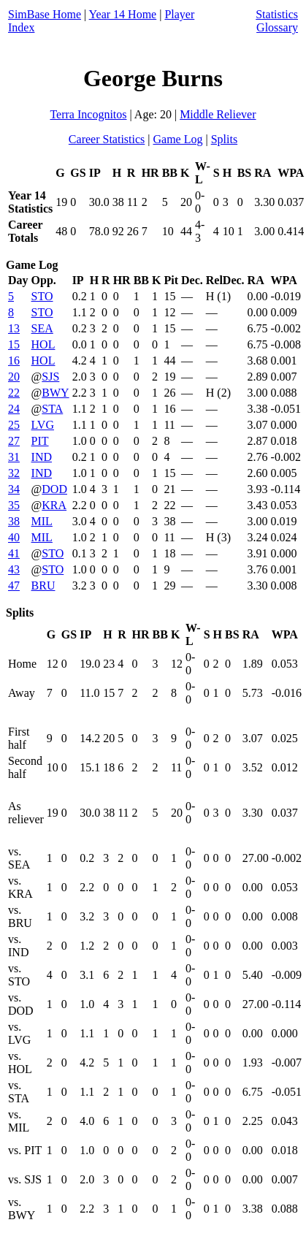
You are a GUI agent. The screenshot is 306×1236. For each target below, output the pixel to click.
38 (14, 521)
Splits (224, 139)
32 (14, 473)
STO (42, 296)
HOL (43, 344)
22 (14, 392)
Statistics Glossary (277, 21)
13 (14, 328)
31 (14, 457)
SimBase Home (44, 14)
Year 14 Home (123, 14)
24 (14, 409)
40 (14, 537)
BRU (43, 585)
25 (14, 425)
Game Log (177, 139)
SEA (42, 328)
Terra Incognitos (88, 114)
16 (14, 360)
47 (14, 585)
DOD (54, 489)
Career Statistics (107, 139)
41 (14, 553)
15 (14, 344)
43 (14, 569)
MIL (42, 521)
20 (14, 376)
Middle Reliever (218, 114)
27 (14, 441)
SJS (50, 376)
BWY (55, 392)
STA (52, 409)
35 (14, 505)
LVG (42, 425)
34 (14, 489)
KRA (54, 505)
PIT (40, 441)
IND (41, 457)
